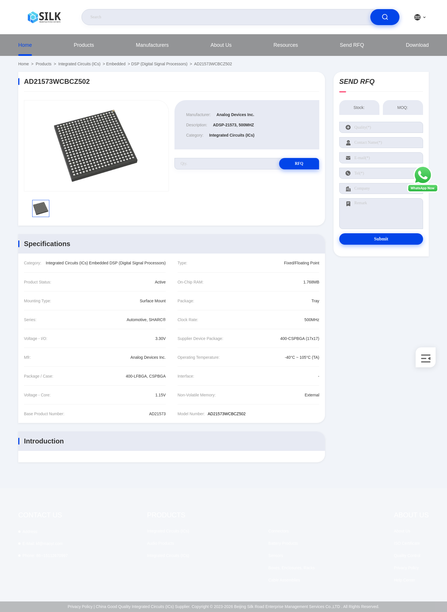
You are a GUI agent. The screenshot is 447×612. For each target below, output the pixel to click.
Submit (381, 238)
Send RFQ (352, 45)
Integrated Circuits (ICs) (79, 64)
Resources (285, 45)
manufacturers (152, 45)
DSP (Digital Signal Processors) (159, 64)
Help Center (404, 580)
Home (25, 45)
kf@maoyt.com (43, 543)
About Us (220, 45)
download (417, 45)
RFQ (299, 163)
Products (84, 45)
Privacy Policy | (81, 606)
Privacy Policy (406, 568)
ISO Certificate (407, 543)
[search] (384, 17)
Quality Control (407, 555)
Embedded (115, 64)
